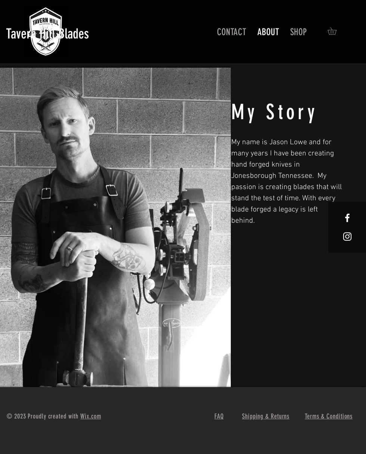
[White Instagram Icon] (347, 236)
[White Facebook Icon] (347, 217)
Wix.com (90, 416)
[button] (336, 31)
